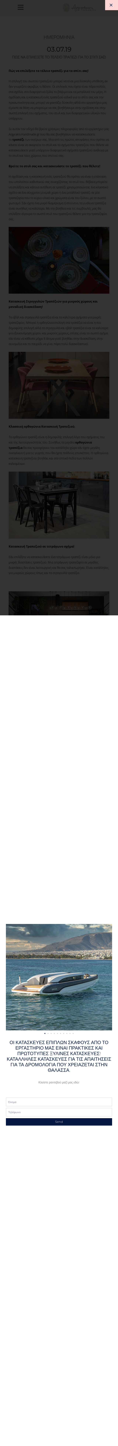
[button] (49, 1033)
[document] (59, 723)
